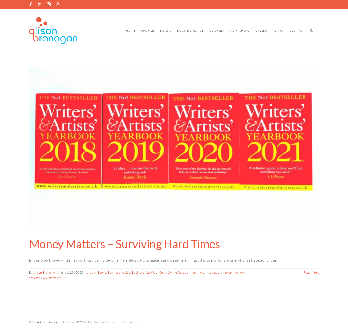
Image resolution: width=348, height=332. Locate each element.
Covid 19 (165, 272)
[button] (311, 30)
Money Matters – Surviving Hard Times (124, 244)
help (201, 272)
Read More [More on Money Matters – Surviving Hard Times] (311, 272)
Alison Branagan (44, 272)
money (238, 272)
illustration (213, 272)
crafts (177, 272)
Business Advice (119, 272)
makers (228, 272)
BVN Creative (130, 322)
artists (91, 272)
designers (190, 272)
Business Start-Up (144, 272)
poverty (34, 278)
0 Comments (52, 278)
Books (102, 272)
